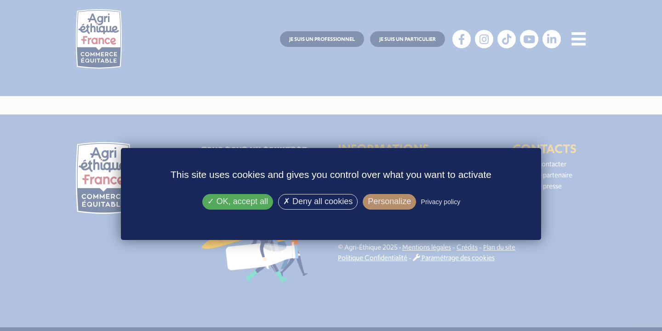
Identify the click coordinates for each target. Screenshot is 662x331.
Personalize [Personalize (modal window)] (389, 201)
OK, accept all (237, 201)
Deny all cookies (318, 201)
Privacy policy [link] (441, 201)
